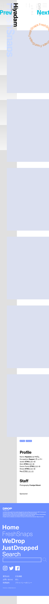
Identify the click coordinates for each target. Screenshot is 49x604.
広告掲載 (18, 576)
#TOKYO (28, 441)
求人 (17, 579)
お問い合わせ (8, 579)
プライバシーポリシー (23, 582)
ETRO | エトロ (28, 471)
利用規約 (6, 582)
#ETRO (22, 441)
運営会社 (6, 576)
